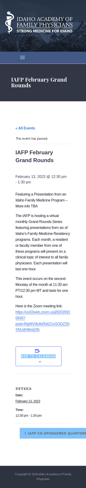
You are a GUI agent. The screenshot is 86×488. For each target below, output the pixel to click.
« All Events (25, 128)
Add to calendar (38, 356)
